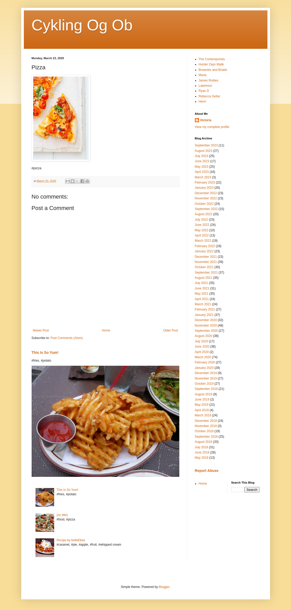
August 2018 (203, 442)
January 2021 (204, 315)
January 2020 (204, 368)
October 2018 (204, 431)
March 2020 (203, 357)
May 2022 (202, 230)
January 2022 (204, 251)
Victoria (205, 120)
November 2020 (206, 325)
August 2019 (203, 394)
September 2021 (206, 272)
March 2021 (203, 304)
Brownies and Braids (213, 70)
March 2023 (203, 177)
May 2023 (202, 166)
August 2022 (203, 214)
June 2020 (202, 346)
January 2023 (204, 187)
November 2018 (206, 426)
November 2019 (206, 378)
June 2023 (202, 161)
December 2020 (206, 320)
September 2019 (206, 389)
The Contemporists (212, 59)
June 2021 (202, 288)
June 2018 (202, 452)
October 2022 (204, 204)
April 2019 (202, 410)
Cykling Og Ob (82, 25)
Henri (202, 101)
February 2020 (205, 362)
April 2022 (202, 235)
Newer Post (41, 330)
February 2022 (205, 246)
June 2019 (202, 399)
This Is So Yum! (46, 352)
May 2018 (202, 457)
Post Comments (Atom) (67, 338)
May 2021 (202, 293)
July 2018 (201, 447)
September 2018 (206, 436)
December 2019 (206, 373)
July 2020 (201, 341)
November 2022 (206, 198)
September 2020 (206, 331)
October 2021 (204, 267)
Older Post (170, 330)
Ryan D (204, 91)
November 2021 (206, 262)
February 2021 (205, 309)
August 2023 (203, 151)
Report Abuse (206, 471)
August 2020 (203, 336)
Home (106, 330)
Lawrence (205, 85)
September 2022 (206, 209)
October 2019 (204, 383)
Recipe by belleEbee (70, 540)
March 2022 (203, 240)
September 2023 (206, 145)
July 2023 (201, 156)
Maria (203, 75)
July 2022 (201, 219)
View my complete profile (212, 127)
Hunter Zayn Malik (211, 64)
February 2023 (205, 182)
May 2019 (202, 404)
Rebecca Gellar (209, 96)
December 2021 (206, 257)
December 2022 (206, 193)
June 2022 (202, 225)
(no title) (62, 515)
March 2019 (203, 415)
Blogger (164, 587)
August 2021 (203, 278)
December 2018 (206, 421)
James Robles (208, 80)
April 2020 (202, 352)
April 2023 (202, 172)
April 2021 (202, 299)
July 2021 (201, 283)
